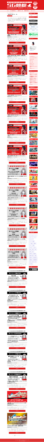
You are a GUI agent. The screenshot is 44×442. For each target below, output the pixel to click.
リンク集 (31, 84)
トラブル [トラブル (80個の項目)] (34, 237)
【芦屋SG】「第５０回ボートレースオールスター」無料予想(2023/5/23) (17, 361)
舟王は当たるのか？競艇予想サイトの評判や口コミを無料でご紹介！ (34, 203)
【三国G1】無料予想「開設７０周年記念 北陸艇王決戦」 (16, 55)
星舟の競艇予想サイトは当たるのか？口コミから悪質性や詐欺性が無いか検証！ (34, 196)
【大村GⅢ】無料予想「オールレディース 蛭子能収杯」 (16, 218)
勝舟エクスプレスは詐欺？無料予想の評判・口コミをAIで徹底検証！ (34, 89)
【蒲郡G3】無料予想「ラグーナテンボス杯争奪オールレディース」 (17, 177)
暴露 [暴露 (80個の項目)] (30, 251)
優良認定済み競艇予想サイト (33, 20)
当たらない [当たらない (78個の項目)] (31, 247)
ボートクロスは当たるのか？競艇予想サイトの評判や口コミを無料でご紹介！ (34, 210)
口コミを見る (33, 23)
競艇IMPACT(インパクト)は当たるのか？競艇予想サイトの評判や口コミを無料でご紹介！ (34, 96)
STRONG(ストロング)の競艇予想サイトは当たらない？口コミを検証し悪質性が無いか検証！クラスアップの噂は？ (34, 132)
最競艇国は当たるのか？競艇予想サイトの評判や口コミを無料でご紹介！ (34, 153)
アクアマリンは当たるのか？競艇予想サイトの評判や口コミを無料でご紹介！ (34, 104)
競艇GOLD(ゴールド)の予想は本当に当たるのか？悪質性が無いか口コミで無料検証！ (34, 217)
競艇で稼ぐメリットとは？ (33, 79)
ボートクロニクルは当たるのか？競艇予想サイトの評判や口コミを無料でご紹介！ (34, 146)
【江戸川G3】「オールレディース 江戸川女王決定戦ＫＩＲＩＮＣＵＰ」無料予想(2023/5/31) (17, 341)
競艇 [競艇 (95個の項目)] (35, 255)
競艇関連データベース (32, 68)
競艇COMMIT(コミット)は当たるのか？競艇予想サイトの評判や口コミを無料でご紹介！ (34, 139)
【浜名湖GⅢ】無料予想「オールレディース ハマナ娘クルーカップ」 (17, 260)
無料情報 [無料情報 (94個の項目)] (34, 253)
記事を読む (17, 42)
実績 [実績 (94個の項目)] (33, 245)
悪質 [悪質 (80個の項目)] (32, 249)
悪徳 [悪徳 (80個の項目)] (30, 249)
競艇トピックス (31, 60)
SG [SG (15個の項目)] (32, 235)
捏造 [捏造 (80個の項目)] (35, 249)
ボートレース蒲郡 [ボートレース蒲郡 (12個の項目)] (32, 241)
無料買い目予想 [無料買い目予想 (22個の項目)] (31, 255)
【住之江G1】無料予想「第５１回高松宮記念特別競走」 (16, 75)
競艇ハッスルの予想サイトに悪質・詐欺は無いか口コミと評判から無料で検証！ (34, 168)
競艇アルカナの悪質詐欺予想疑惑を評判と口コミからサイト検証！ (34, 175)
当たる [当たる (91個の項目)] (35, 247)
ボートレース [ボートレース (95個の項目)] (31, 239)
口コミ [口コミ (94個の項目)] (30, 245)
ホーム (8, 10)
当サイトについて (33, 10)
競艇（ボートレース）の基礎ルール (33, 74)
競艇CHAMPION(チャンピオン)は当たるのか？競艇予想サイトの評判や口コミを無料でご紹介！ (34, 189)
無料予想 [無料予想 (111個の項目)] (31, 253)
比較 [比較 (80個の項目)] (32, 251)
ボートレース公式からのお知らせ (33, 57)
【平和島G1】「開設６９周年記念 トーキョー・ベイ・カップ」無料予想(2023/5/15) (17, 381)
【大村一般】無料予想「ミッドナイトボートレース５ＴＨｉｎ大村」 (17, 135)
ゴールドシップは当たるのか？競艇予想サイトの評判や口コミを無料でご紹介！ (34, 118)
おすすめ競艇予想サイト (13, 10)
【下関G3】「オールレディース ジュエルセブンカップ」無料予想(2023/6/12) (17, 300)
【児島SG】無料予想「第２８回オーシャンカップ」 (15, 197)
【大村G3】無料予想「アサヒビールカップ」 (14, 95)
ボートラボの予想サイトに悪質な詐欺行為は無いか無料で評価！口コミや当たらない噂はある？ (34, 160)
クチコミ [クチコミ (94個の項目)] (31, 237)
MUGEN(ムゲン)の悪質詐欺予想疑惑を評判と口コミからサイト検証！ (34, 182)
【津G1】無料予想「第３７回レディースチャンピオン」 (16, 155)
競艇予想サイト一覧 (20, 10)
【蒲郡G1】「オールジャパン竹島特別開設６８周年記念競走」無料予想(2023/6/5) (16, 320)
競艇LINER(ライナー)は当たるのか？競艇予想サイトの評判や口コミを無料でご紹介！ (34, 111)
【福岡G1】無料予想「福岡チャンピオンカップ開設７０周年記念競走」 (17, 35)
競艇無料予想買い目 (26, 10)
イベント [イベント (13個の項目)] (35, 235)
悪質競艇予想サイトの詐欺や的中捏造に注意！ (33, 76)
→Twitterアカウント (32, 50)
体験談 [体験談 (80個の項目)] (35, 243)
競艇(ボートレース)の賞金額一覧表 (33, 82)
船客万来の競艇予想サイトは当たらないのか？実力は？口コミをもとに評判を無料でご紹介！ (34, 224)
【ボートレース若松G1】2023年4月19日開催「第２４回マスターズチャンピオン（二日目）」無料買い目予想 (17, 425)
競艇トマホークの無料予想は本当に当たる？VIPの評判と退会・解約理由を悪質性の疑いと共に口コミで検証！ (34, 125)
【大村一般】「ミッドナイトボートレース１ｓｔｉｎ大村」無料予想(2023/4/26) (17, 403)
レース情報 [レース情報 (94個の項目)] (31, 243)
